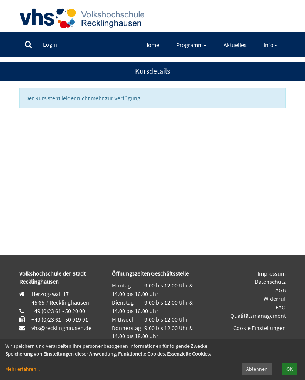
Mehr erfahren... (22, 369)
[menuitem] (28, 44)
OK (289, 369)
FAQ (281, 307)
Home (151, 44)
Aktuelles (235, 44)
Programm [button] (191, 44)
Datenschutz (270, 281)
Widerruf (275, 298)
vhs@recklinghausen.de (60, 328)
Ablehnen (257, 369)
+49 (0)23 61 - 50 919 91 (59, 319)
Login (50, 44)
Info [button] (270, 44)
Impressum (272, 273)
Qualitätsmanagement (258, 315)
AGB (280, 290)
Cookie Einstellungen (259, 328)
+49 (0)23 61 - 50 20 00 (58, 311)
